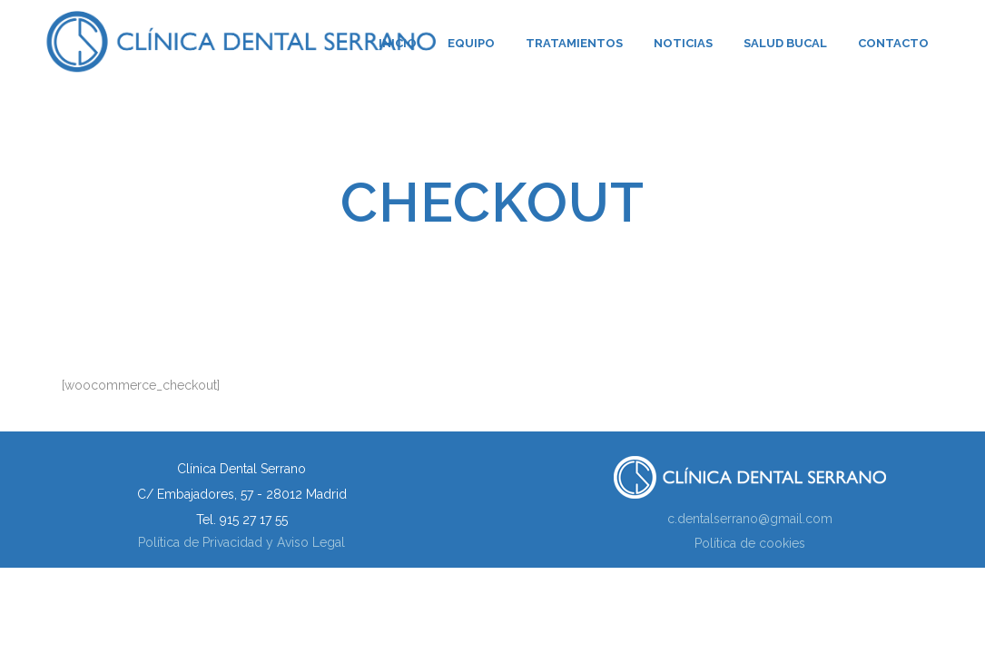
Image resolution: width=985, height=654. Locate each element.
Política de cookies (749, 543)
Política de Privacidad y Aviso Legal (241, 542)
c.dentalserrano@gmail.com (749, 518)
